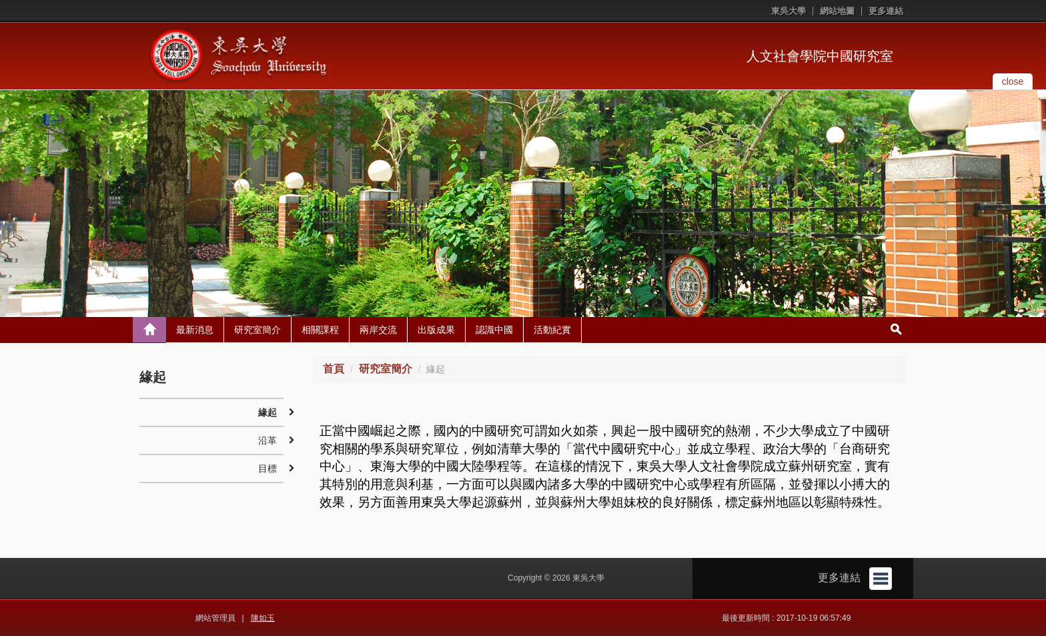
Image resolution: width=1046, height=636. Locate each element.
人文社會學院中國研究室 (819, 56)
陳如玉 (263, 618)
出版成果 (436, 329)
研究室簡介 (257, 329)
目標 (267, 468)
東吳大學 (788, 11)
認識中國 (494, 329)
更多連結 (886, 11)
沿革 (267, 440)
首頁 (333, 368)
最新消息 (194, 329)
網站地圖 (837, 11)
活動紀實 (552, 329)
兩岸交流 (378, 329)
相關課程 (320, 329)
